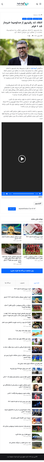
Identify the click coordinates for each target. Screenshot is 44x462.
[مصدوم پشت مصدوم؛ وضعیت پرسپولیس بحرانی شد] (37, 428)
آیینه (35, 68)
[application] (22, 159)
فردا (32, 68)
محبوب (22, 283)
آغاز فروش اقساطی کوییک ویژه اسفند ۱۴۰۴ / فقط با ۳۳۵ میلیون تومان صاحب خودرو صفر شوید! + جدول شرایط (11, 259)
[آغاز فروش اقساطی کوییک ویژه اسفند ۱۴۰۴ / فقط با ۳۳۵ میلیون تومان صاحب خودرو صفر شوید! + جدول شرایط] (11, 249)
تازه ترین (36, 283)
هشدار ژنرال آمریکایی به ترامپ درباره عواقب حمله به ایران (17, 348)
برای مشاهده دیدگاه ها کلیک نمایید (22, 271)
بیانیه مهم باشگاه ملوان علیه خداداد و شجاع (19, 339)
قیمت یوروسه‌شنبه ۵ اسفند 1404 (34, 237)
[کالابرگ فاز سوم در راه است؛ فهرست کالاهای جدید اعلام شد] (37, 325)
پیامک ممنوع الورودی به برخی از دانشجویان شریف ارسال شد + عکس (17, 411)
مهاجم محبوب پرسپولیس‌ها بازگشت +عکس (19, 393)
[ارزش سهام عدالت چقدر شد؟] (37, 333)
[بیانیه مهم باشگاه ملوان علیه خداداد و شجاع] (37, 341)
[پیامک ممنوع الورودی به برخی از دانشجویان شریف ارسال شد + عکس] (37, 412)
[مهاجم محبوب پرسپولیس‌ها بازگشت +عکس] (37, 395)
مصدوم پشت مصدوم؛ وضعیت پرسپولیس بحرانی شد (17, 426)
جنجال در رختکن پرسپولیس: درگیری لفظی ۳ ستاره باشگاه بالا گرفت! (33, 257)
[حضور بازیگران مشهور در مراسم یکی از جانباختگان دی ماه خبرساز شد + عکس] (37, 387)
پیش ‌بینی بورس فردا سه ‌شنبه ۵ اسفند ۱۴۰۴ (19, 401)
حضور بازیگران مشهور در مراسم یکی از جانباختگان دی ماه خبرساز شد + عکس (17, 386)
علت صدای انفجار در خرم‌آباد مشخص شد (20, 443)
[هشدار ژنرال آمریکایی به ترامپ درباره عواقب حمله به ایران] (37, 349)
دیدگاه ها (7, 283)
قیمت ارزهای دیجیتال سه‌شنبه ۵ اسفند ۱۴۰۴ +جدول (11, 238)
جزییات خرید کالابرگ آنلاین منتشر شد (21, 418)
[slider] (23, 193)
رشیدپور (37, 204)
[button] (22, 159)
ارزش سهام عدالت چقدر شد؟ (23, 331)
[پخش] (40, 194)
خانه (40, 15)
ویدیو (24, 19)
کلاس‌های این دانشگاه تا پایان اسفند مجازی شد (30, 364)
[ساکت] (7, 194)
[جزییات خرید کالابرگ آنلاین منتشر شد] (37, 420)
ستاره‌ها (35, 15)
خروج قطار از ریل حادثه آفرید (23, 434)
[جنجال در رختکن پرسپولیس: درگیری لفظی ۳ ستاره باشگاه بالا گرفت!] (33, 249)
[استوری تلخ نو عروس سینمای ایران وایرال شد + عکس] (37, 379)
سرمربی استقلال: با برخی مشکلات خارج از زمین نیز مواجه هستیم (17, 356)
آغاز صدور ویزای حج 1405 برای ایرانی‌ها (20, 369)
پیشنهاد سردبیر (37, 19)
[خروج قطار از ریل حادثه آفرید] (37, 437)
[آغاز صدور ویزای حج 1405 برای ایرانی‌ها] (37, 371)
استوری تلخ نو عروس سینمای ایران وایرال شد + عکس (17, 377)
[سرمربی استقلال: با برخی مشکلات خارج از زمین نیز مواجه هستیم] (37, 358)
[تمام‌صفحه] (4, 194)
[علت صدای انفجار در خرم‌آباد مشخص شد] (37, 445)
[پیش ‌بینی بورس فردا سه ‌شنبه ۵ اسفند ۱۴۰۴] (37, 404)
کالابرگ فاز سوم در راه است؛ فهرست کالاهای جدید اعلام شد (16, 323)
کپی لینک (11, 209)
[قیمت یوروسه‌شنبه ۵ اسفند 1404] (33, 229)
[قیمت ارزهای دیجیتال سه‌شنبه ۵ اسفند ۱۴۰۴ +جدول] (11, 229)
